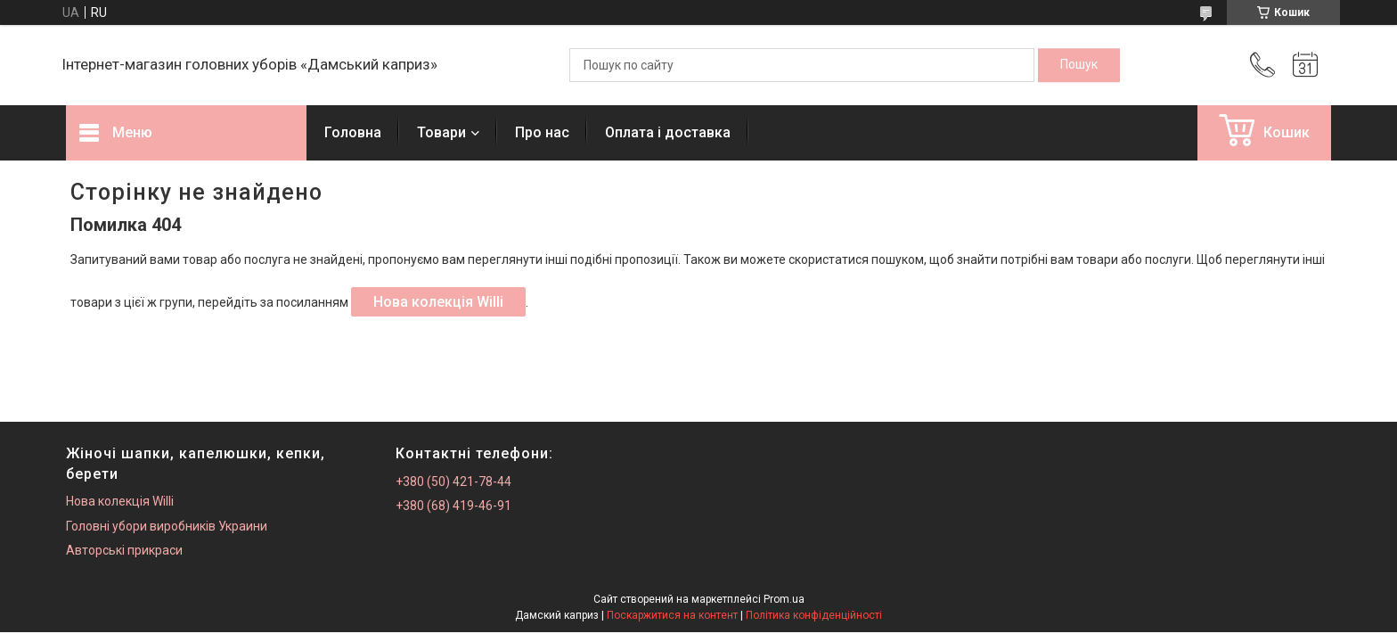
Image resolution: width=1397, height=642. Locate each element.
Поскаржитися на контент (672, 615)
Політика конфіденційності (814, 615)
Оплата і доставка (668, 132)
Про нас (542, 132)
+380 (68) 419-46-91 (453, 505)
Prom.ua (784, 599)
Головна (352, 132)
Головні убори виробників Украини (166, 526)
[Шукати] (1079, 65)
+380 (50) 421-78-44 (453, 481)
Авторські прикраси (124, 550)
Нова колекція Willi (438, 301)
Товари (441, 132)
